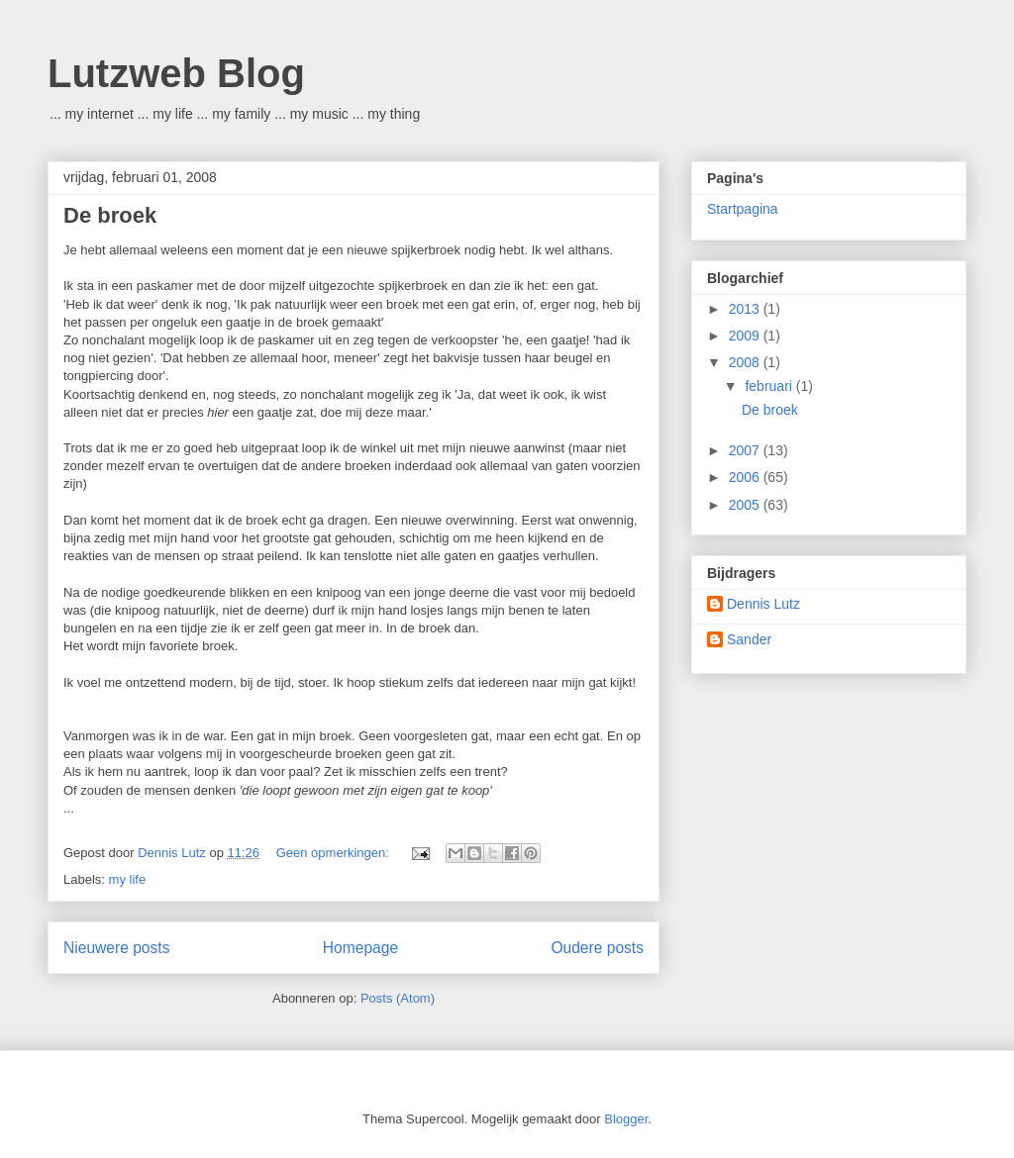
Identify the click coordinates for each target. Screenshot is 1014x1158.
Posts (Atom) (397, 998)
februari (770, 386)
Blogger (626, 1118)
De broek (109, 215)
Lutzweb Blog (176, 73)
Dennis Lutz (763, 604)
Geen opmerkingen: (334, 852)
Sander (749, 639)
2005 (746, 505)
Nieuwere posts (116, 947)
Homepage (360, 947)
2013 (746, 309)
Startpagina (742, 209)
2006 (746, 477)
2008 (746, 362)
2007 (746, 450)
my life (128, 879)
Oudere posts (597, 947)
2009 (746, 335)
